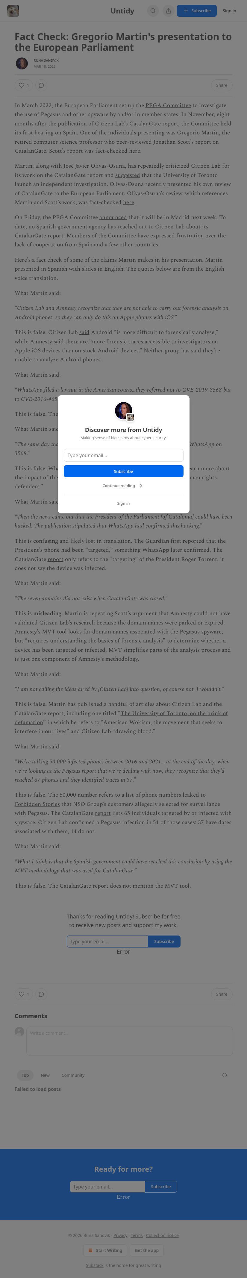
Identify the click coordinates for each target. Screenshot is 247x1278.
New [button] (45, 1075)
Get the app (147, 1250)
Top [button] (25, 1075)
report (55, 559)
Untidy (123, 11)
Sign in (229, 10)
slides (89, 269)
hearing (44, 132)
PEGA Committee (168, 105)
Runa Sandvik (46, 60)
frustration (190, 235)
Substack (95, 1265)
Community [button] (73, 1075)
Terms (137, 1235)
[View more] (169, 11)
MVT (48, 631)
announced (113, 217)
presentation (186, 260)
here (134, 151)
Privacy (120, 1235)
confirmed (197, 550)
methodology (121, 659)
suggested (127, 175)
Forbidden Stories (37, 804)
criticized (178, 166)
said (84, 332)
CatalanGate (145, 123)
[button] (24, 85)
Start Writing (104, 1250)
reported (193, 541)
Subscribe (123, 471)
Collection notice (162, 1235)
